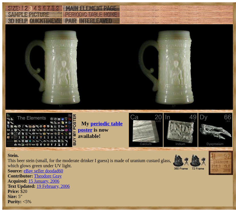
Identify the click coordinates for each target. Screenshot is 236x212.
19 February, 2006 (53, 186)
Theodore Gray (48, 176)
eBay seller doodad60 (43, 170)
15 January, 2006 (43, 181)
